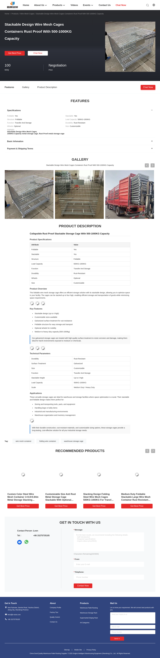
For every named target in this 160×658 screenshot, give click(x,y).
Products (15, 14)
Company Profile (55, 607)
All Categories (84, 623)
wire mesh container (23, 441)
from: (77, 559)
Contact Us (53, 622)
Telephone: (79, 572)
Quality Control (55, 617)
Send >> (117, 639)
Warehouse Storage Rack (88, 613)
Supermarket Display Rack (89, 618)
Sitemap (67, 650)
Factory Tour (54, 612)
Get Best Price (14, 53)
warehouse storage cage (73, 441)
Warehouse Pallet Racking (89, 608)
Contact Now (83, 586)
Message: (79, 530)
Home (7, 14)
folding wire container (47, 441)
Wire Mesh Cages (27, 14)
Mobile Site (78, 650)
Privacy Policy (91, 650)
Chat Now (37, 53)
